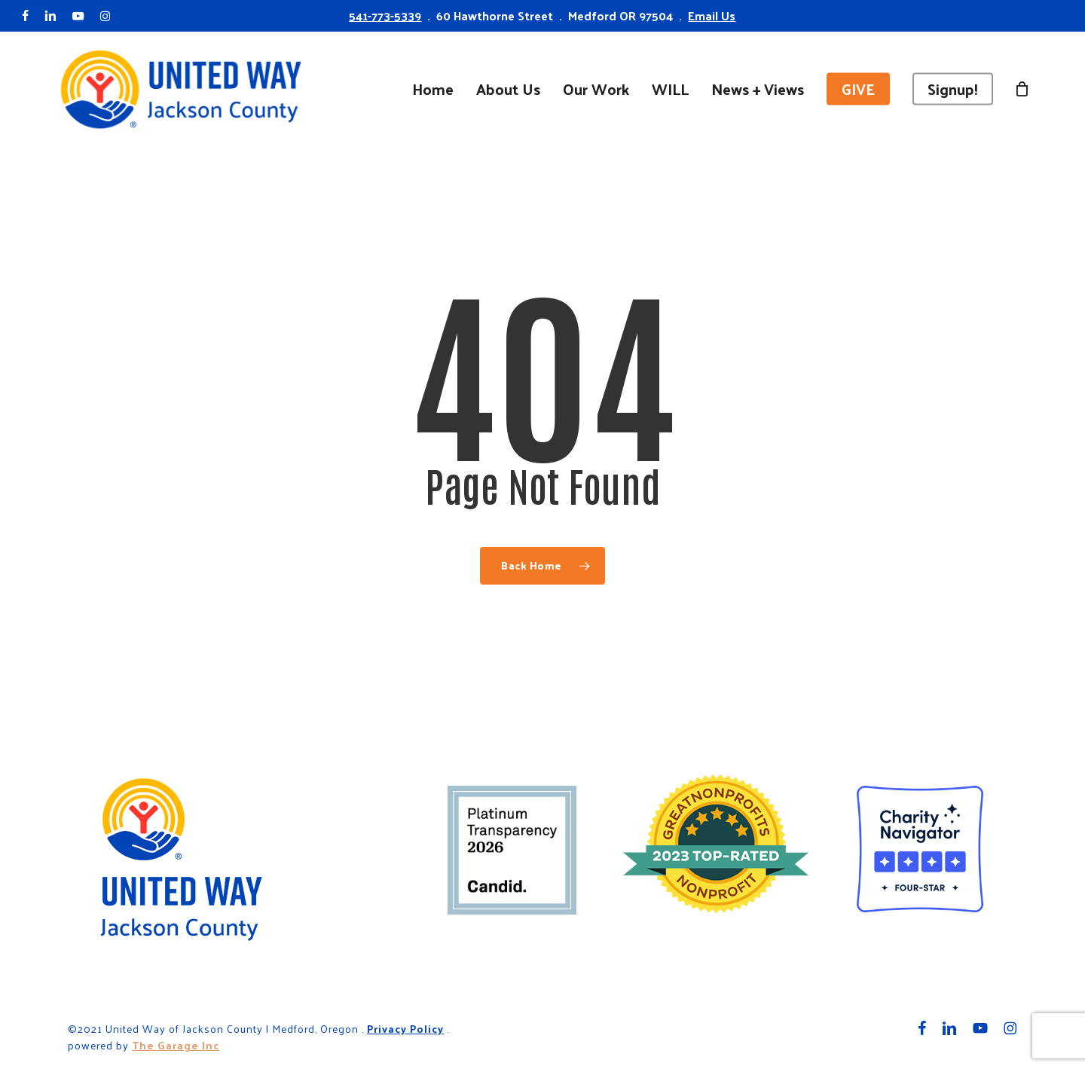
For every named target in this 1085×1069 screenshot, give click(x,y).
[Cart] (1022, 89)
